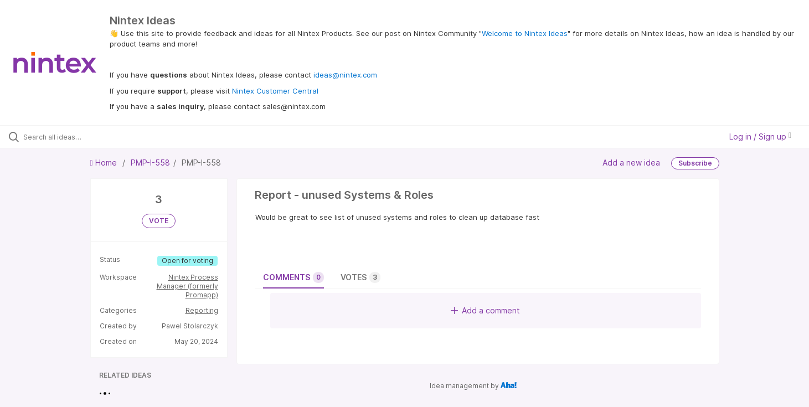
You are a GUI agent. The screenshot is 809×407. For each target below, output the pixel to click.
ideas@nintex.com (345, 74)
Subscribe (695, 163)
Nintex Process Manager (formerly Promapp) (187, 286)
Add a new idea (631, 162)
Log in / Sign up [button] (760, 136)
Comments (293, 277)
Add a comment (485, 310)
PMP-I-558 (150, 162)
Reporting (201, 310)
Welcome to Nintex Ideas (525, 33)
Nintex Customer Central (275, 90)
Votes (360, 277)
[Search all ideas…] (95, 136)
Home (104, 162)
